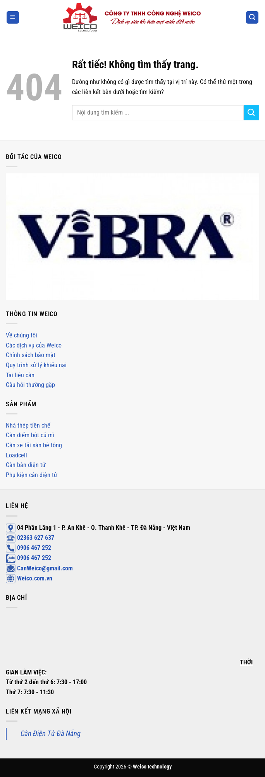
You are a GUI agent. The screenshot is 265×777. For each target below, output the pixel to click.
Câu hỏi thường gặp (30, 384)
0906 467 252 (28, 547)
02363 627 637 (30, 537)
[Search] (252, 17)
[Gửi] (251, 112)
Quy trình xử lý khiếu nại (36, 365)
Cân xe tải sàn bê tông (34, 445)
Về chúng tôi (21, 335)
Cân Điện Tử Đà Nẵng (51, 733)
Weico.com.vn (29, 578)
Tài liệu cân (20, 375)
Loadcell (16, 455)
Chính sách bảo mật (30, 355)
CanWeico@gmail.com (39, 568)
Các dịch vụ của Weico (34, 345)
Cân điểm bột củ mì (30, 435)
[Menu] (13, 17)
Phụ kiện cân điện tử (31, 475)
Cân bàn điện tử (26, 465)
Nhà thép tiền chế (28, 425)
